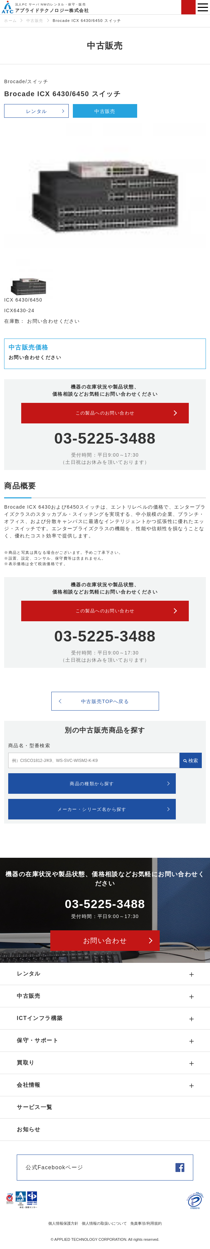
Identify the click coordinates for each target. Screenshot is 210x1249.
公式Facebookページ (54, 1167)
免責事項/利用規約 (145, 1223)
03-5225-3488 (105, 438)
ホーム (10, 20)
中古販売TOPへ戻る (105, 701)
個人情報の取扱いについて (104, 1223)
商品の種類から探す (92, 783)
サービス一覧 (34, 1107)
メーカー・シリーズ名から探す (92, 809)
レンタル (36, 111)
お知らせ (29, 1129)
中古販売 (34, 20)
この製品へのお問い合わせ (105, 413)
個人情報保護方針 (63, 1223)
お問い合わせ (188, 7)
